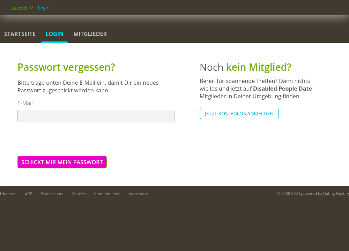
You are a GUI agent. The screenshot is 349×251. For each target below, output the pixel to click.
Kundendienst (106, 193)
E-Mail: (25, 103)
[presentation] (70, 138)
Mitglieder (90, 34)
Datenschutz (52, 193)
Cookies (79, 193)
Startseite (20, 34)
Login (44, 8)
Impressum (138, 193)
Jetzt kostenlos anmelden (239, 113)
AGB (28, 193)
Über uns (8, 193)
